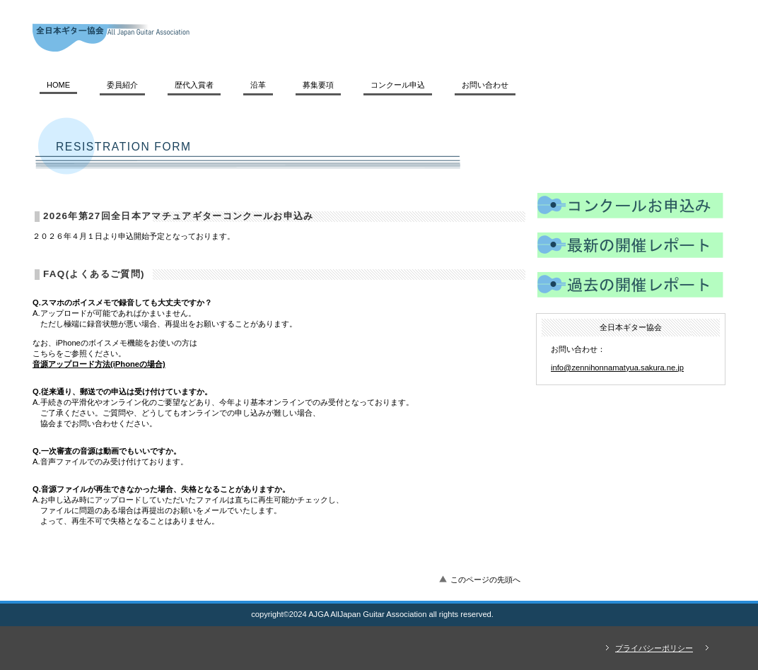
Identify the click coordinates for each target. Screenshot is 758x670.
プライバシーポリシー (654, 648)
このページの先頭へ (485, 579)
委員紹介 (122, 85)
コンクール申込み (630, 208)
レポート (630, 247)
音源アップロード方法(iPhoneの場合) (99, 364)
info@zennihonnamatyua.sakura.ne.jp (617, 367)
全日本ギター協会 (227, 37)
